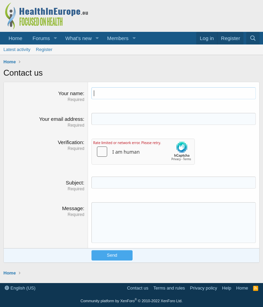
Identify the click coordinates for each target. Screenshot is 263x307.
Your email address (61, 119)
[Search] (253, 38)
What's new (78, 38)
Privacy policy (203, 288)
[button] (55, 38)
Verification (70, 142)
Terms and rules (169, 288)
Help (226, 288)
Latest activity (16, 49)
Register (44, 49)
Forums (41, 38)
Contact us (137, 288)
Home (15, 38)
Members (118, 38)
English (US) (20, 288)
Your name (70, 93)
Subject (74, 183)
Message (72, 208)
